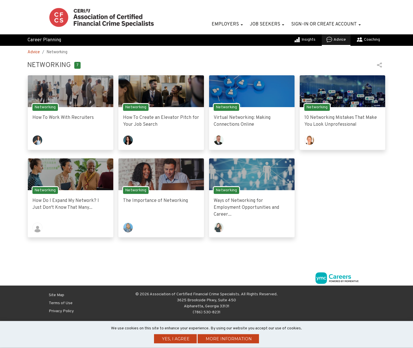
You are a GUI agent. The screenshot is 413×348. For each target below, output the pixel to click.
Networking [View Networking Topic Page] (45, 107)
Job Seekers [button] (265, 24)
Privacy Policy (61, 311)
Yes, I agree (176, 338)
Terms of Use (61, 303)
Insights (304, 39)
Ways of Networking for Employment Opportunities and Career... (246, 207)
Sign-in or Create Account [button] (324, 24)
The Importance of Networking (155, 201)
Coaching (368, 39)
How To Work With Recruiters (63, 118)
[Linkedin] (355, 296)
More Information (229, 338)
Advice (336, 39)
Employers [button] (225, 24)
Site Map (56, 295)
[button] (379, 65)
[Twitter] (362, 296)
